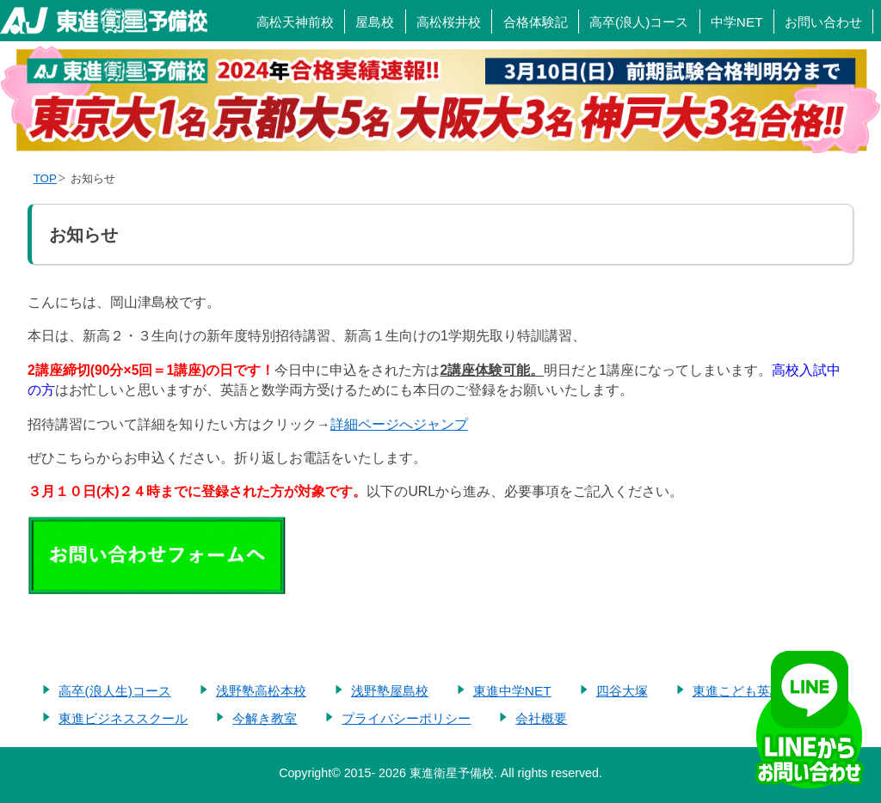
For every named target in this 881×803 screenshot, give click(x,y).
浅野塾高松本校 (261, 690)
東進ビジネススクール (123, 718)
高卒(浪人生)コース (114, 690)
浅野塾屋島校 (389, 690)
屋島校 (374, 22)
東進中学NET (512, 690)
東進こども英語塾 (744, 690)
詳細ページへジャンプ (399, 424)
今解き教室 (264, 718)
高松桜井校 (448, 22)
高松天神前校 (295, 22)
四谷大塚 (622, 690)
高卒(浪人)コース (638, 22)
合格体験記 (535, 22)
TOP (45, 178)
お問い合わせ (823, 22)
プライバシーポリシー (406, 718)
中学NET (737, 22)
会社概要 (541, 718)
